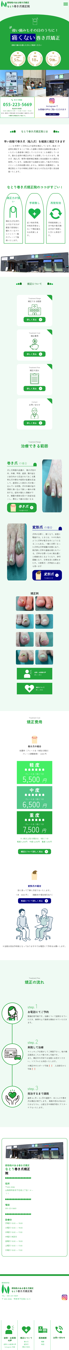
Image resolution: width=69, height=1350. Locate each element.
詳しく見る (34, 319)
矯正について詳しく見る (34, 851)
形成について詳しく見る (34, 901)
